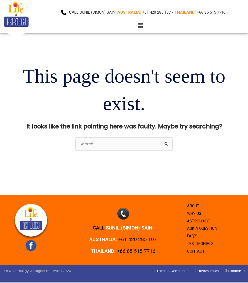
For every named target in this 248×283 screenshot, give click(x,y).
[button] (140, 26)
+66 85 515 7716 (136, 251)
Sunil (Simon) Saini (130, 228)
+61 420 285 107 (137, 240)
